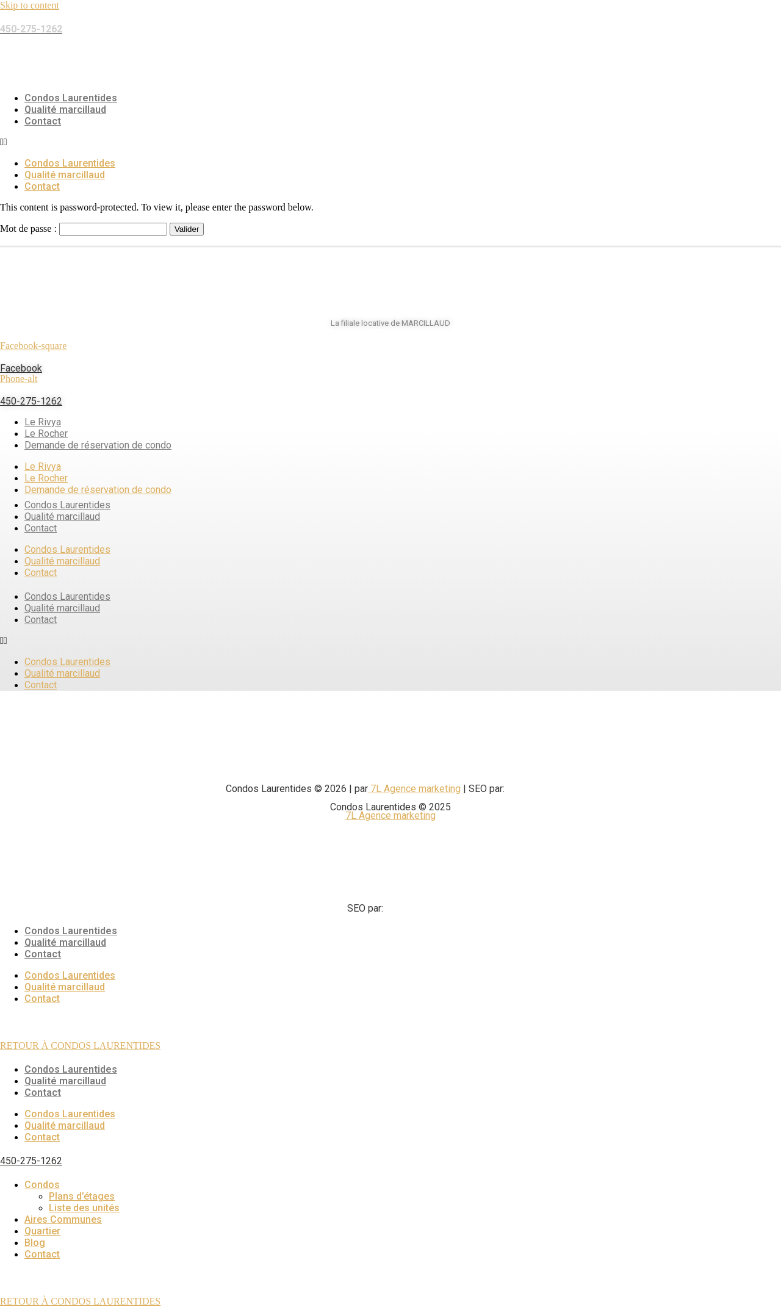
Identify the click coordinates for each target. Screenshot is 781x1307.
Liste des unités (84, 1208)
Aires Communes (63, 1219)
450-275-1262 (31, 401)
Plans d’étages (82, 1196)
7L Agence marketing (414, 788)
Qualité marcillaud (65, 109)
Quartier (42, 1231)
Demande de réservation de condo (97, 445)
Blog (34, 1242)
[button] (390, 142)
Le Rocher (46, 433)
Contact (42, 121)
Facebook (21, 368)
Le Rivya (42, 422)
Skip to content (29, 5)
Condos (42, 1184)
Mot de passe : (83, 228)
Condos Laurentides (70, 98)
